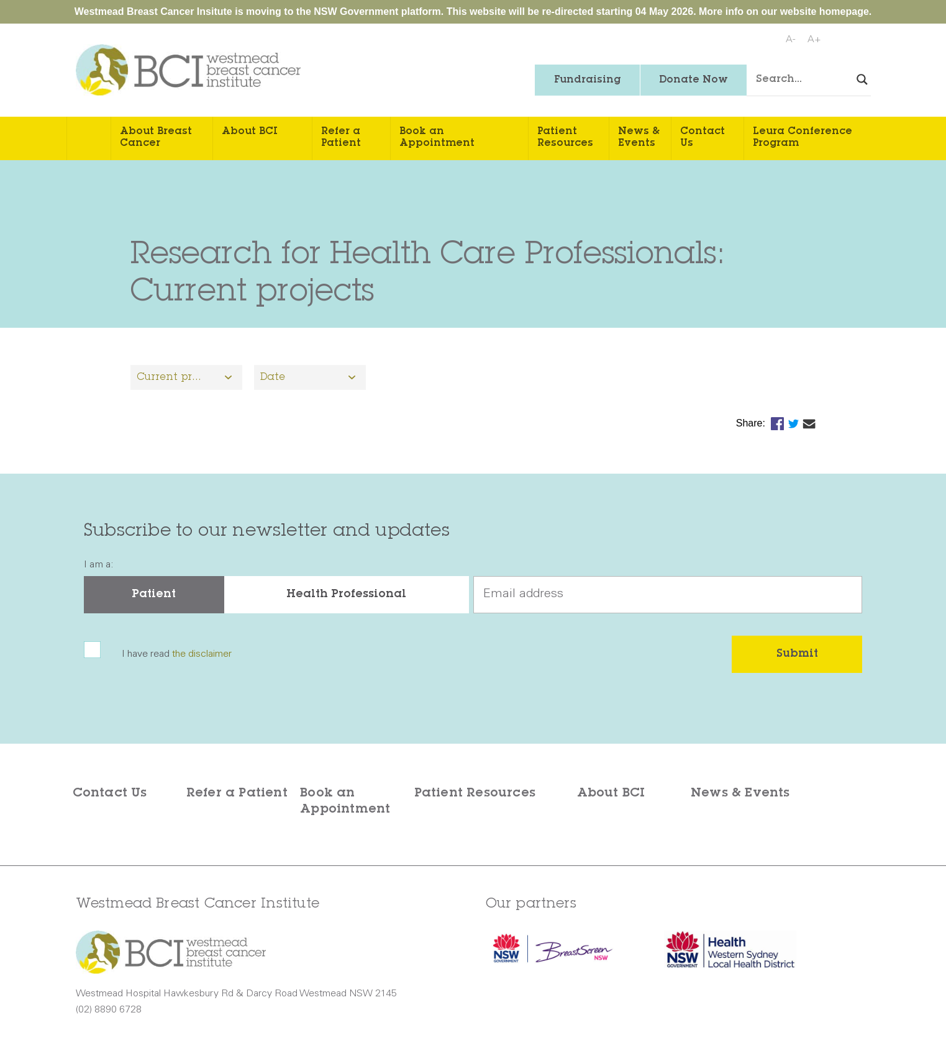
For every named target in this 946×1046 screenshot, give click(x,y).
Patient (154, 594)
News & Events (639, 137)
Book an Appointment (437, 137)
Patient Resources (565, 137)
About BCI (250, 132)
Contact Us (702, 137)
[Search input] (818, 80)
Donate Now (693, 80)
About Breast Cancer (156, 137)
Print (859, 40)
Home (89, 138)
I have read (177, 654)
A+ (814, 40)
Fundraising (587, 80)
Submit (797, 654)
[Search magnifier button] (862, 79)
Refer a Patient (341, 137)
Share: (752, 423)
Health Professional (346, 594)
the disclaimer (202, 654)
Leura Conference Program (802, 137)
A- (790, 40)
